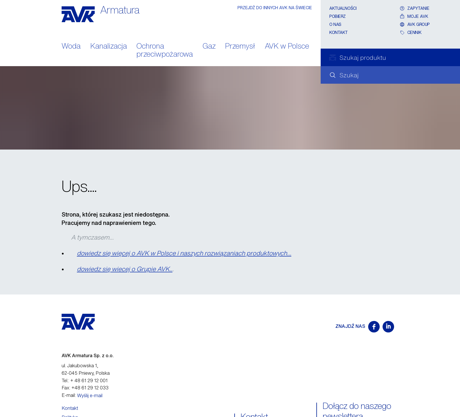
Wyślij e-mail (89, 395)
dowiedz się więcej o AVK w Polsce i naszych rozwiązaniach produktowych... (184, 253)
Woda (71, 46)
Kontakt (338, 32)
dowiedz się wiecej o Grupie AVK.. (124, 268)
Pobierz (337, 16)
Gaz (209, 46)
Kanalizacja (108, 46)
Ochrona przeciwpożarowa (164, 51)
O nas (335, 24)
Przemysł (240, 46)
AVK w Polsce (287, 46)
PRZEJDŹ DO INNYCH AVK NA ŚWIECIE (274, 8)
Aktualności (342, 8)
